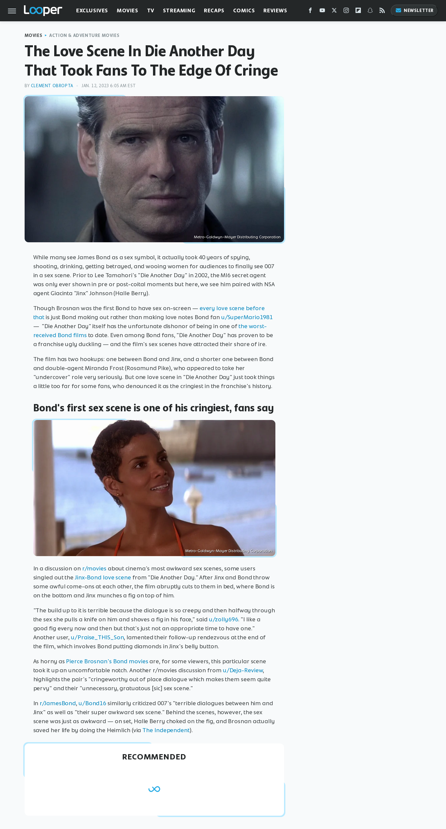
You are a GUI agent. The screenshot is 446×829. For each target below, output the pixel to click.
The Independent (166, 730)
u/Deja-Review (243, 670)
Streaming (179, 10)
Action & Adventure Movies (84, 35)
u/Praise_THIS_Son (97, 637)
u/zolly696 (223, 619)
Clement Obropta (52, 86)
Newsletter (414, 10)
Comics (244, 10)
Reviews (275, 10)
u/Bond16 (92, 703)
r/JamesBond (58, 703)
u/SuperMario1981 (247, 317)
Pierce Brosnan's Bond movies (107, 661)
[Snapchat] (370, 12)
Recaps (214, 10)
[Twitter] (334, 12)
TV (150, 10)
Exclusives (92, 10)
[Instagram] (346, 12)
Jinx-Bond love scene (103, 577)
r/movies (94, 568)
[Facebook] (310, 12)
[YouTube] (322, 12)
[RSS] (382, 12)
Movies (127, 10)
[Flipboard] (358, 12)
